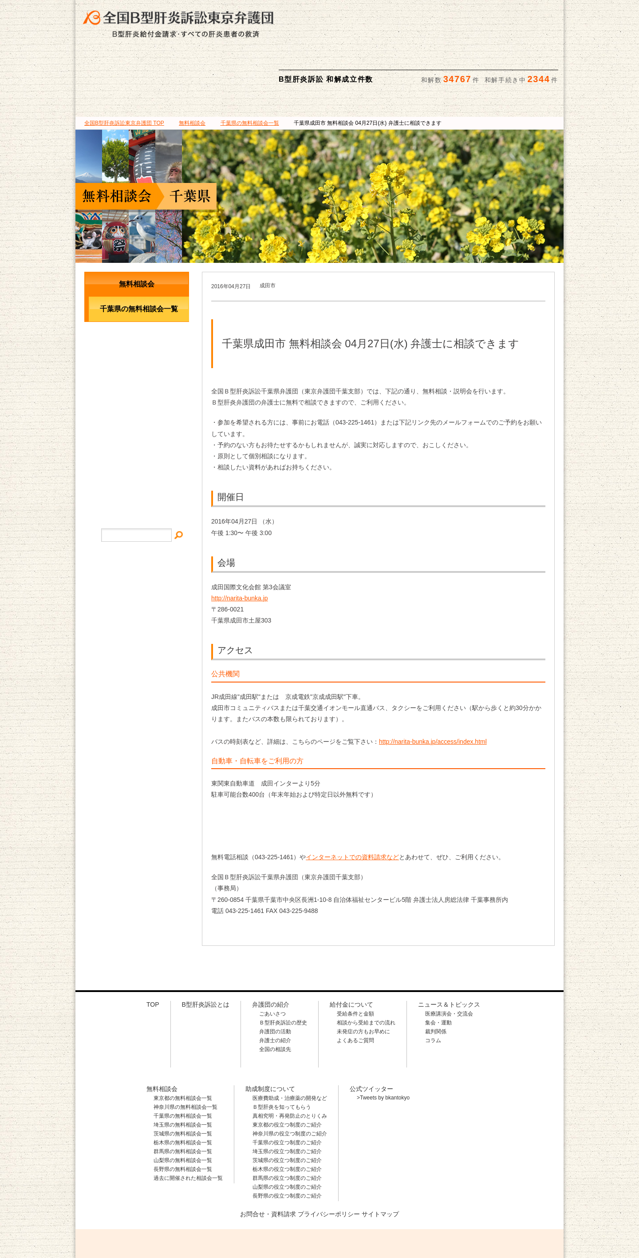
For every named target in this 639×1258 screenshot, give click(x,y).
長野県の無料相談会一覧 (183, 1127)
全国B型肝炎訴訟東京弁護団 (159, 1209)
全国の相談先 (275, 1007)
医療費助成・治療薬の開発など (289, 1056)
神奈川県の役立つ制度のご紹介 (289, 1091)
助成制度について (442, 62)
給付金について (278, 62)
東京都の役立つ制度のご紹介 (287, 1082)
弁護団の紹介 (197, 62)
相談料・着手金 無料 (362, 13)
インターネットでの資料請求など (352, 814)
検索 (549, 13)
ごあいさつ (272, 971)
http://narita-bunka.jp (239, 556)
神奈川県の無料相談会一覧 (185, 1065)
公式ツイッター (371, 1046)
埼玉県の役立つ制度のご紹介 (287, 1109)
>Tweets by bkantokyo (383, 1055)
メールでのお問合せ (136, 359)
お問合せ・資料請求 (268, 1171)
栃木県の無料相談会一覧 (183, 1100)
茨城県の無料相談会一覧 (183, 1091)
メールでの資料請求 (492, 13)
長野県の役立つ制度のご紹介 (287, 1154)
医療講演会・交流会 (449, 971)
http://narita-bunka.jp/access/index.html (433, 699)
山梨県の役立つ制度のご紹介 (287, 1145)
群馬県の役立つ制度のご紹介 (287, 1136)
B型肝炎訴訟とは (115, 62)
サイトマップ (136, 423)
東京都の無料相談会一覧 (183, 1056)
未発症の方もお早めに (363, 989)
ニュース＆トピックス (523, 62)
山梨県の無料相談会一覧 (183, 1118)
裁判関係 (435, 989)
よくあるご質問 (355, 998)
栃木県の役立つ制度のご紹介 (287, 1127)
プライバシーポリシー (329, 1171)
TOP (124, 81)
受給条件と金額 (355, 971)
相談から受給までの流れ (366, 980)
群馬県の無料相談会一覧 (183, 1109)
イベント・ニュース (136, 396)
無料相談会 (360, 62)
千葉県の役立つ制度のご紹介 (287, 1100)
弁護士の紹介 (275, 998)
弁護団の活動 (275, 989)
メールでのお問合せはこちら (499, 1208)
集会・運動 (438, 980)
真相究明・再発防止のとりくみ (289, 1074)
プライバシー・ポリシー (136, 450)
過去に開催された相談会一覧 (188, 1136)
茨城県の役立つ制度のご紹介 (287, 1118)
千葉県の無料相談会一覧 (183, 1074)
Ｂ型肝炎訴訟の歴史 (283, 980)
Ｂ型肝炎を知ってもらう (281, 1065)
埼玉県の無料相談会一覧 (183, 1082)
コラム (433, 998)
